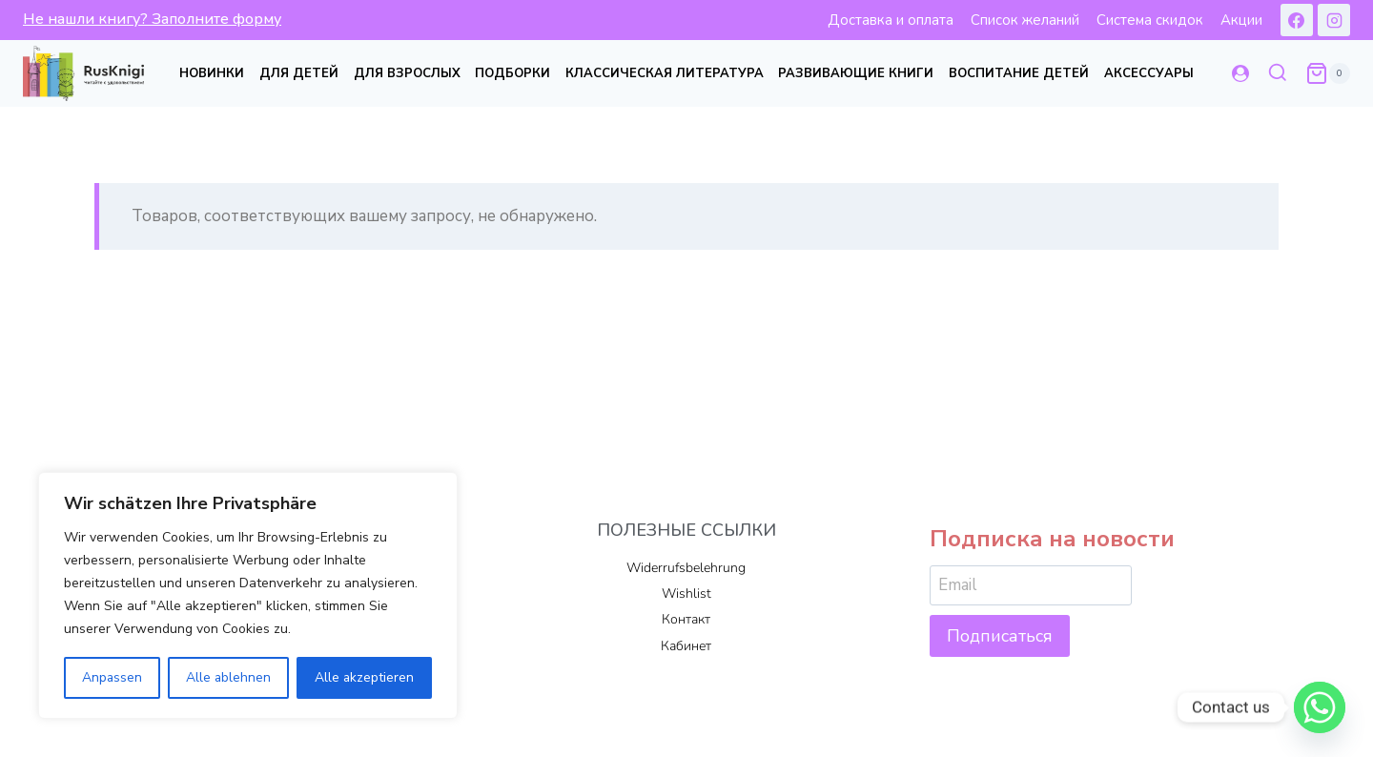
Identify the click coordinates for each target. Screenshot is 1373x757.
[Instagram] (1334, 20)
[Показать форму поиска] (1278, 73)
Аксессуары (1149, 73)
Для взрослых (407, 73)
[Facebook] (1297, 20)
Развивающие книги (855, 73)
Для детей (298, 73)
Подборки (512, 73)
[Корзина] (1327, 73)
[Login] (1240, 73)
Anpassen (112, 677)
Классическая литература (664, 73)
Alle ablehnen (229, 677)
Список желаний (1025, 20)
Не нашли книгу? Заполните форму (152, 19)
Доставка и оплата (890, 20)
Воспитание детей (1019, 73)
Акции (1241, 20)
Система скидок (1149, 20)
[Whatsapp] (1319, 707)
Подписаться (1000, 635)
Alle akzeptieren (365, 677)
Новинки (211, 73)
